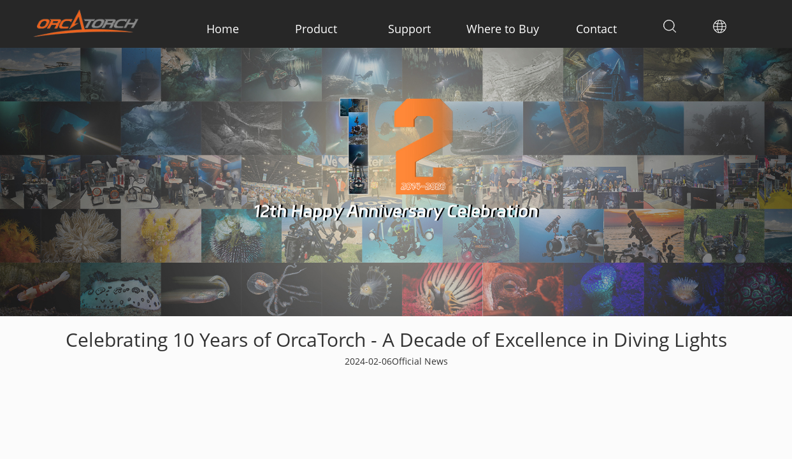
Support (409, 28)
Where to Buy (502, 28)
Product (316, 28)
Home (222, 28)
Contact (596, 28)
